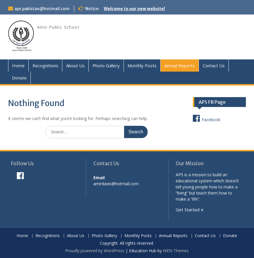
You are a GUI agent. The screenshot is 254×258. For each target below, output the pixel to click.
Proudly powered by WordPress (94, 250)
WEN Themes (176, 250)
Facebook (206, 118)
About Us (75, 65)
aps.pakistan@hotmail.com (42, 8)
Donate (19, 78)
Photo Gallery (106, 65)
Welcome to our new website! (134, 8)
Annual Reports (179, 65)
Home (18, 65)
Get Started (187, 209)
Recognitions (45, 65)
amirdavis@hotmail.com (116, 183)
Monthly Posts (142, 65)
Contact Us (214, 65)
